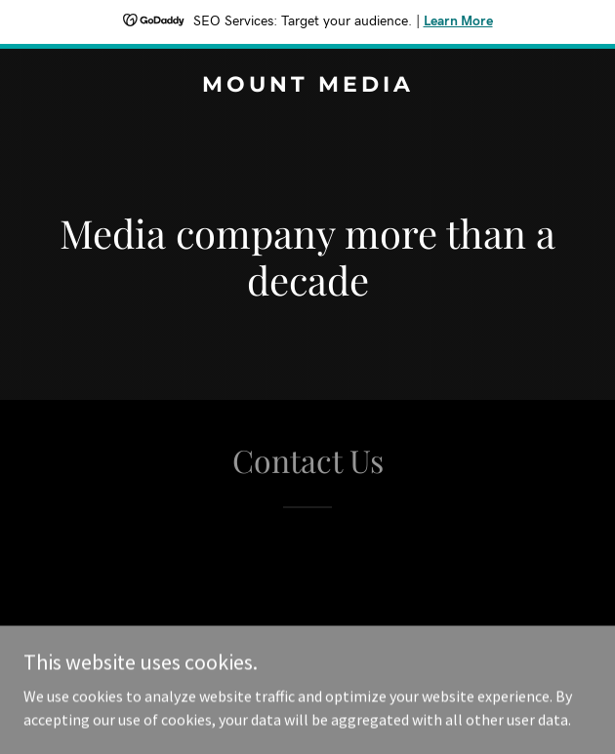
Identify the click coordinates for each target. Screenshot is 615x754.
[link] (307, 86)
